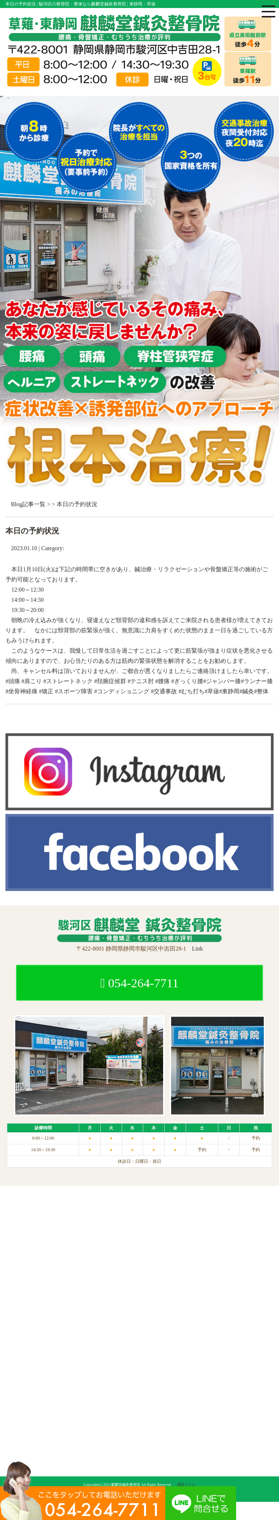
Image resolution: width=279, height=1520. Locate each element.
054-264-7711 (139, 983)
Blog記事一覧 (28, 504)
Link (197, 949)
